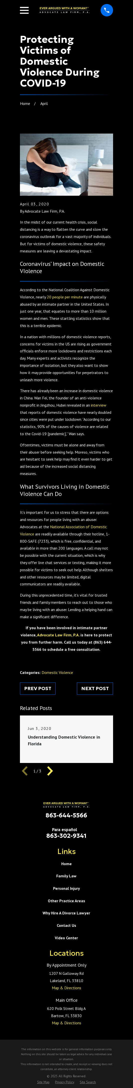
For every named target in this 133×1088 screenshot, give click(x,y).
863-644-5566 (66, 815)
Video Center (66, 937)
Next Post (95, 688)
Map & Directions (66, 987)
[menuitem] (43, 1082)
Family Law (66, 875)
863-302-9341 (66, 836)
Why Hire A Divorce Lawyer (66, 912)
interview (98, 405)
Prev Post (37, 688)
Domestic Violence (57, 672)
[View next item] (50, 771)
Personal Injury (66, 888)
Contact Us (66, 925)
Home (66, 863)
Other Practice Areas (66, 900)
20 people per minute (65, 296)
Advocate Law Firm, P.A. (58, 634)
